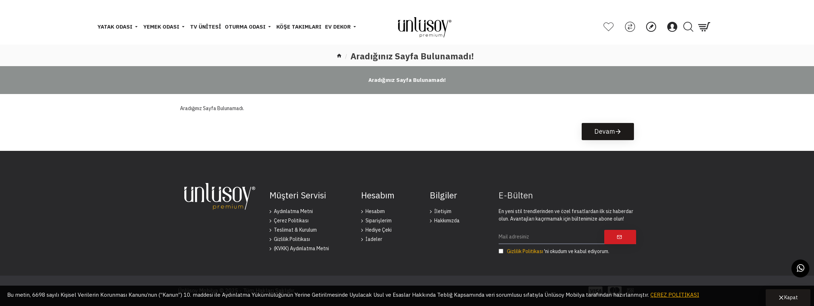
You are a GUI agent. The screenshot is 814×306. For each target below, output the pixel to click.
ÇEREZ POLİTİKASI (674, 294)
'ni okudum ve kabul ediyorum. (554, 251)
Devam (604, 131)
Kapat (791, 297)
